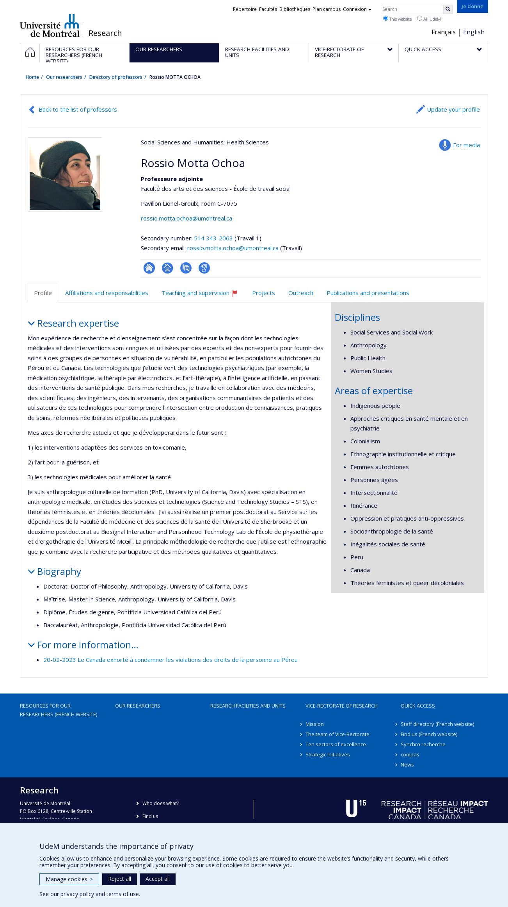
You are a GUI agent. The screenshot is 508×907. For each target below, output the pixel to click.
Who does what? (160, 803)
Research (105, 33)
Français (444, 32)
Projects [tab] (263, 293)
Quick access (418, 705)
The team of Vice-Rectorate (337, 734)
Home (32, 77)
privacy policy (77, 894)
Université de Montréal (50, 25)
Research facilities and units (248, 705)
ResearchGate (149, 268)
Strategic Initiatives (328, 754)
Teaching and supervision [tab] (203, 295)
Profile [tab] (43, 293)
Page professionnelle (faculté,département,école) (168, 268)
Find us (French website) (429, 734)
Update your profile (453, 109)
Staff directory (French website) (437, 723)
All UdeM (429, 19)
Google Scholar (204, 268)
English (474, 32)
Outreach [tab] (300, 293)
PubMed (186, 268)
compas (410, 754)
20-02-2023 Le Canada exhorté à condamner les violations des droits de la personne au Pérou (170, 659)
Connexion (357, 9)
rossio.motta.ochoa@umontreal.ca (186, 218)
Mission (315, 723)
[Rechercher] (448, 9)
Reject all (119, 878)
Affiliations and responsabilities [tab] (106, 293)
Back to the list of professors (78, 109)
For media (466, 145)
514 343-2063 (214, 238)
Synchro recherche (423, 744)
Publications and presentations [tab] (368, 293)
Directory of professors (115, 77)
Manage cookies (69, 879)
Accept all (158, 878)
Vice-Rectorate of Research (342, 705)
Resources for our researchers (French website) (58, 710)
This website (397, 19)
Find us (150, 816)
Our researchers (64, 77)
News (407, 764)
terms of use (123, 894)
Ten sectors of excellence (336, 744)
